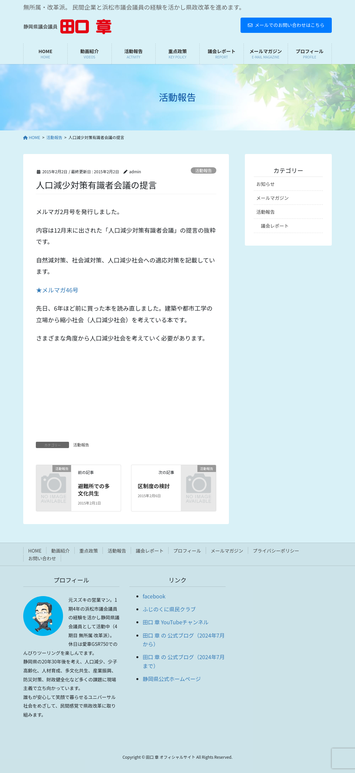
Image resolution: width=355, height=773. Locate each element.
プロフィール (187, 550)
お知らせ (265, 184)
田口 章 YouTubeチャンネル (176, 622)
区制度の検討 (154, 486)
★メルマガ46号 (57, 289)
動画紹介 (60, 550)
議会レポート (275, 225)
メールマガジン (272, 197)
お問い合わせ (42, 558)
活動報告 (203, 170)
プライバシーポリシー (276, 550)
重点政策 (88, 550)
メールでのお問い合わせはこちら (286, 25)
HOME (34, 550)
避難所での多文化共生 (94, 489)
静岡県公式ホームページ (172, 679)
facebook (154, 596)
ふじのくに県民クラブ (169, 609)
